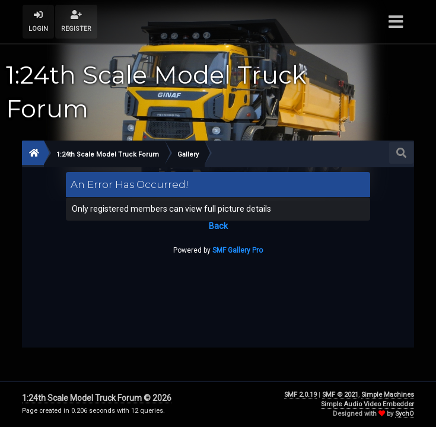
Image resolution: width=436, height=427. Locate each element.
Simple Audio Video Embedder (367, 404)
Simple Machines (387, 395)
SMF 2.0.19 (300, 395)
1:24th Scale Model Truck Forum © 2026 (96, 398)
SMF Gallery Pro (237, 250)
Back (218, 226)
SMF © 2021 (340, 395)
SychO (404, 414)
